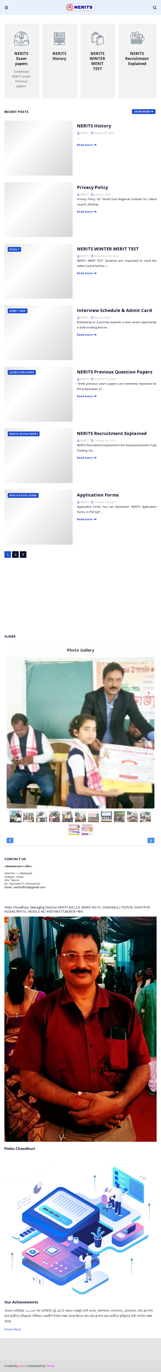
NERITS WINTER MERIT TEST (108, 249)
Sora (22, 1366)
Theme (50, 1366)
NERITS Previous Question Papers (114, 372)
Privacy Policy (92, 187)
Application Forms (98, 495)
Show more (142, 111)
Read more (85, 145)
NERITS (84, 133)
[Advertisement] (80, 595)
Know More (12, 1329)
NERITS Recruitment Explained (112, 433)
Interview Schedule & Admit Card (114, 310)
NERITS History (94, 126)
